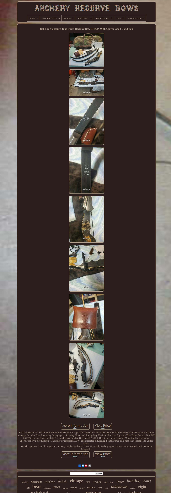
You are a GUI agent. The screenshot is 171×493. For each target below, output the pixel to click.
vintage (76, 480)
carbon (25, 482)
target (120, 481)
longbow (50, 481)
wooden (97, 481)
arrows (91, 487)
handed (81, 488)
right (142, 487)
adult (106, 488)
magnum (47, 488)
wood (73, 487)
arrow (132, 488)
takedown (119, 486)
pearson (65, 488)
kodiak (62, 481)
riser (56, 487)
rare (88, 481)
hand (147, 481)
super (112, 482)
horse (105, 482)
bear (36, 486)
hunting (134, 480)
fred (100, 487)
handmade (36, 481)
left (28, 488)
